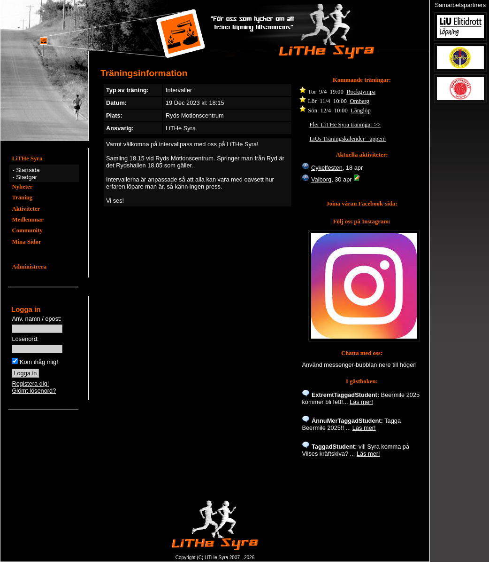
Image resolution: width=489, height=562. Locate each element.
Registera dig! (30, 383)
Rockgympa (360, 91)
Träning (22, 197)
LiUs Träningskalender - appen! (347, 138)
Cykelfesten (327, 167)
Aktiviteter (26, 209)
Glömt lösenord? (34, 390)
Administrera (29, 266)
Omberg (359, 101)
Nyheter (22, 186)
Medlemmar (28, 219)
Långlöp (361, 110)
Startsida (28, 170)
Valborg (321, 179)
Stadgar (26, 177)
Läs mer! (361, 401)
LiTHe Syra (27, 158)
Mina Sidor (26, 241)
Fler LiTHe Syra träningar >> (345, 124)
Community (27, 230)
